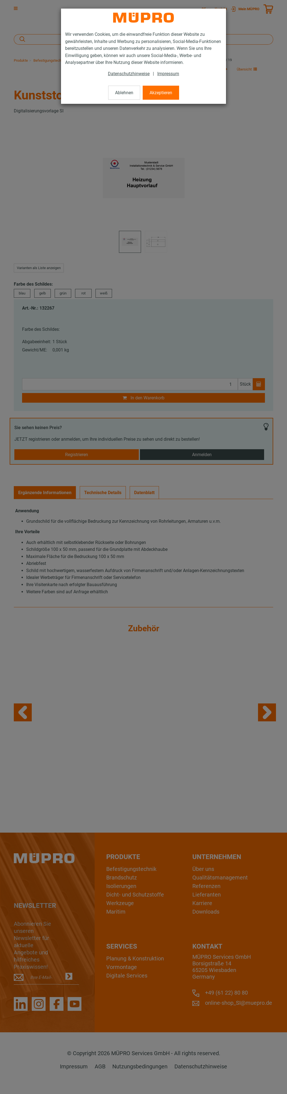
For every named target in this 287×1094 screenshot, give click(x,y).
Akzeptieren (161, 92)
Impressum (168, 73)
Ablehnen (124, 92)
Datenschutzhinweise (129, 73)
